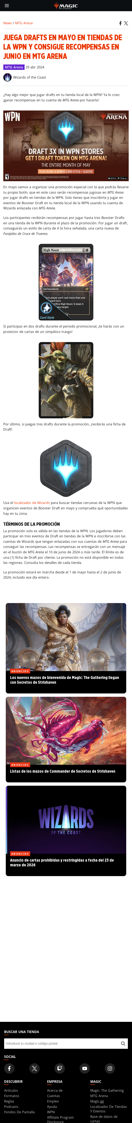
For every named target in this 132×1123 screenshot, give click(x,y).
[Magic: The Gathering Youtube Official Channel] (85, 1068)
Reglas (9, 1101)
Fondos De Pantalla (19, 1112)
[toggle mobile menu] (7, 5)
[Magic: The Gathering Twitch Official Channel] (60, 1068)
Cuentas (53, 1096)
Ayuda (52, 1106)
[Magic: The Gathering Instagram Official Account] (110, 1068)
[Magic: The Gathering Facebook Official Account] (9, 1068)
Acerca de (55, 1090)
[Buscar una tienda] (123, 1043)
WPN (51, 1112)
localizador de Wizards (32, 502)
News (7, 23)
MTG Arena (24, 23)
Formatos (11, 1096)
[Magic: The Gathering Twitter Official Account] (34, 1068)
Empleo (53, 1101)
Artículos (11, 1090)
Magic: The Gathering (107, 1090)
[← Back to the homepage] (66, 5)
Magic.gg (97, 1101)
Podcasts (11, 1106)
